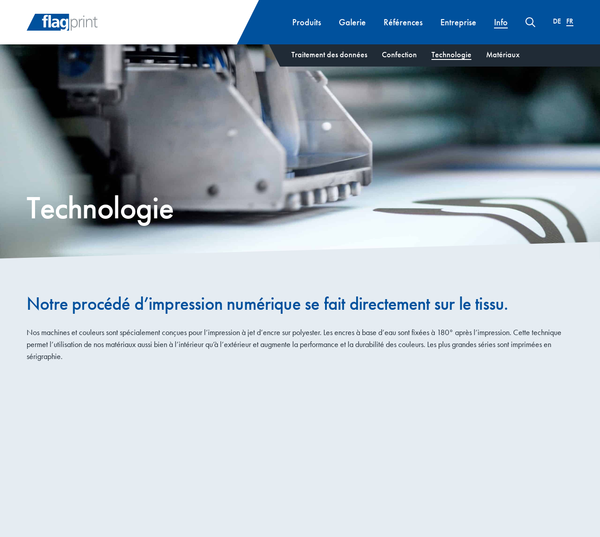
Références (403, 22)
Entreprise (458, 22)
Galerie (352, 22)
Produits (306, 22)
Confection (399, 54)
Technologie (451, 54)
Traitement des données (329, 54)
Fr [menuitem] (569, 21)
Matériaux (503, 54)
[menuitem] (557, 21)
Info (501, 22)
